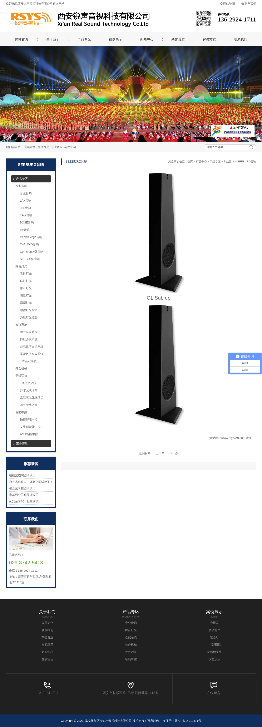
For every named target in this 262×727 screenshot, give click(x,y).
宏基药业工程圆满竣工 (23, 494)
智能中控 (21, 412)
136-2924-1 (44, 688)
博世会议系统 (29, 339)
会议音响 (70, 147)
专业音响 (57, 147)
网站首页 (21, 39)
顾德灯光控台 (29, 310)
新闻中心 (146, 39)
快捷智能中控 (29, 419)
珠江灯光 (26, 281)
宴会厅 (214, 637)
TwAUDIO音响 (29, 244)
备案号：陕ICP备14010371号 (182, 720)
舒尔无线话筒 (29, 390)
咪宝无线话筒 (29, 405)
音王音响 (26, 193)
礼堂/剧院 (214, 644)
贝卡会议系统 (29, 332)
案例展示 (115, 39)
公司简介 (47, 622)
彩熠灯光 (26, 302)
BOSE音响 (27, 222)
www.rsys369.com (233, 437)
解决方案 (209, 39)
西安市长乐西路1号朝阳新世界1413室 (131, 688)
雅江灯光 (26, 288)
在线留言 (47, 659)
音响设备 (30, 147)
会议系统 (21, 324)
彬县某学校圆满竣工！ (23, 488)
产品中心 (201, 161)
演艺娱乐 (214, 659)
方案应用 (47, 644)
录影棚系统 (214, 652)
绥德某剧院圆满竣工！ (23, 475)
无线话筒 (21, 375)
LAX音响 (25, 200)
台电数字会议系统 (31, 346)
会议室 (214, 622)
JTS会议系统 (28, 361)
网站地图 (227, 3)
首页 (190, 161)
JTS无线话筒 (28, 383)
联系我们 (248, 3)
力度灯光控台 (29, 317)
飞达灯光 (26, 273)
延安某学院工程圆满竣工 (25, 501)
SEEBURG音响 (30, 259)
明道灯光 (26, 295)
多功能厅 (214, 630)
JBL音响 (25, 208)
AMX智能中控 (29, 434)
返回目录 (145, 453)
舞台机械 (21, 368)
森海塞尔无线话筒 (31, 397)
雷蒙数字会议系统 (31, 353)
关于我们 (53, 39)
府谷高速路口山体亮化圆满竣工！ (31, 481)
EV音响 (25, 229)
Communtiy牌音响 (32, 251)
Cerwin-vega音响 (31, 237)
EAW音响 (26, 215)
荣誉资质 (178, 39)
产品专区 (84, 39)
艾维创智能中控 (30, 426)
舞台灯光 (43, 147)
